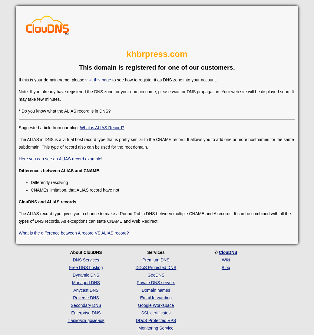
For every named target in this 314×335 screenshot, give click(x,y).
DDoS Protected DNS (156, 267)
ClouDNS (228, 252)
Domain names (156, 290)
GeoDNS (155, 275)
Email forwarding (156, 297)
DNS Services (86, 260)
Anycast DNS (85, 290)
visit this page (98, 79)
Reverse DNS (86, 297)
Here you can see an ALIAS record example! (60, 158)
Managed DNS (86, 282)
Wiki (226, 260)
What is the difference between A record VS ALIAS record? (74, 233)
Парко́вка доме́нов (86, 320)
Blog (226, 267)
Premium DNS (155, 260)
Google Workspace (156, 305)
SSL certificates (156, 312)
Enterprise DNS (86, 312)
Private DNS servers (156, 282)
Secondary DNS (86, 305)
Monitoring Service (156, 328)
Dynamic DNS (86, 275)
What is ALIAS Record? (102, 127)
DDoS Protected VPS (156, 320)
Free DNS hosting (86, 267)
